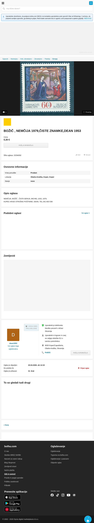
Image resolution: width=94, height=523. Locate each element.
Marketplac (14, 59)
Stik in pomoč (10, 474)
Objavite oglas (56, 463)
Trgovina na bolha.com (59, 455)
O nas (6, 451)
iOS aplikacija (12, 497)
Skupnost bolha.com (74, 495)
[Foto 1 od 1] (7, 122)
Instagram (62, 495)
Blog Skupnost (9, 463)
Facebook (52, 495)
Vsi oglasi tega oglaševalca (13, 347)
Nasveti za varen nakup (13, 459)
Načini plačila (9, 470)
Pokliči (47, 352)
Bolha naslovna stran (47, 3)
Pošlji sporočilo (26, 145)
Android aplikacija (12, 503)
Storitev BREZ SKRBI (12, 455)
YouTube (68, 495)
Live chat (88, 519)
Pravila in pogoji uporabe (13, 478)
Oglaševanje (55, 451)
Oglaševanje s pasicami (60, 459)
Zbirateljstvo (38, 59)
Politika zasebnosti (11, 482)
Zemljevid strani (10, 466)
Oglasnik (5, 59)
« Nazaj (6, 425)
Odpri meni (3, 3)
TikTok (57, 495)
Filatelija (47, 59)
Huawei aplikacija (12, 509)
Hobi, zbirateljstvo (26, 59)
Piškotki (7, 485)
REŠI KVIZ (87, 18)
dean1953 (13, 343)
